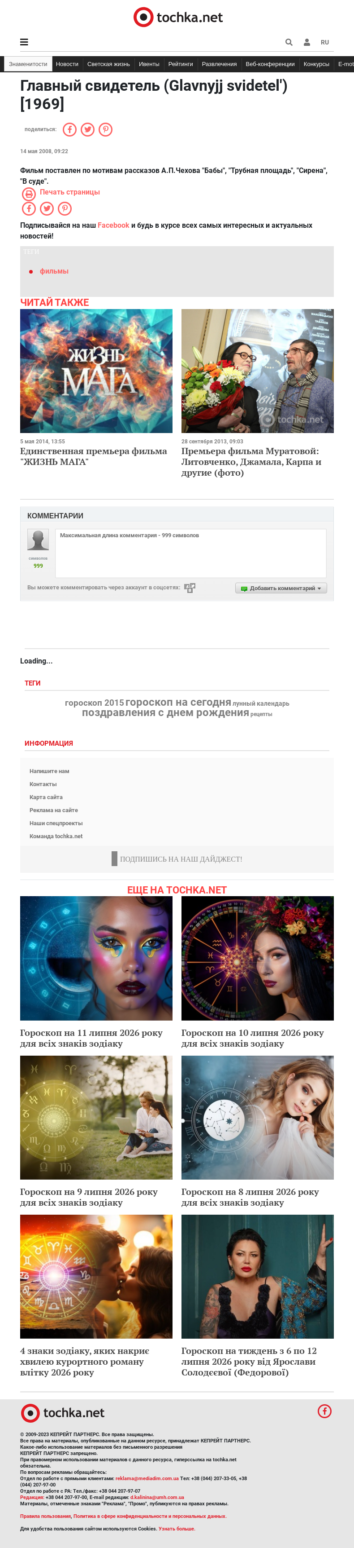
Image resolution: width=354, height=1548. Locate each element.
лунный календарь (261, 704)
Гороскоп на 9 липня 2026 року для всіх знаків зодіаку (89, 1196)
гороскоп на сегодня (178, 702)
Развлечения (219, 64)
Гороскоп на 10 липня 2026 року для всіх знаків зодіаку (252, 1037)
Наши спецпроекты (56, 823)
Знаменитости (28, 64)
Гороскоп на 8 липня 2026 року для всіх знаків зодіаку (250, 1196)
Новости (67, 64)
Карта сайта (46, 797)
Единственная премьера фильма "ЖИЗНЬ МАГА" (93, 456)
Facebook (114, 225)
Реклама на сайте (54, 810)
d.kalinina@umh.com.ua (157, 1497)
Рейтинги (180, 64)
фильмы (54, 271)
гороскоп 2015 (94, 703)
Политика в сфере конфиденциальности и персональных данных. (150, 1516)
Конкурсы (316, 64)
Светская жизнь (108, 64)
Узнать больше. (177, 1529)
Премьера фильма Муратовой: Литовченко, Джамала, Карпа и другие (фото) (251, 461)
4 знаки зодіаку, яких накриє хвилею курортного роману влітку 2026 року (84, 1361)
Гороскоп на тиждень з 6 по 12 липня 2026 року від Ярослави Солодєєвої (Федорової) (249, 1361)
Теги (34, 683)
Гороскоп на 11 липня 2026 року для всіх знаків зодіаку (91, 1037)
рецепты (261, 714)
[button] (307, 42)
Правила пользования (45, 1516)
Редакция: (32, 1497)
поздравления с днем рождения (165, 712)
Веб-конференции (270, 64)
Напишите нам (49, 771)
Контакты (43, 784)
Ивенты (149, 64)
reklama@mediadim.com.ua (147, 1479)
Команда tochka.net (56, 836)
